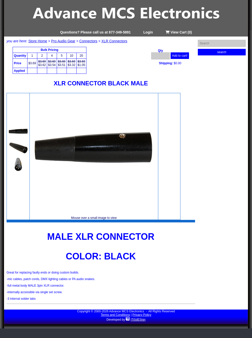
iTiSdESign (138, 319)
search (221, 52)
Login (148, 32)
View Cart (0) (179, 32)
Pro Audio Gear (63, 41)
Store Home (37, 41)
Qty (160, 50)
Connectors (88, 41)
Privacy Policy (142, 315)
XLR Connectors (114, 41)
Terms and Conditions (115, 315)
